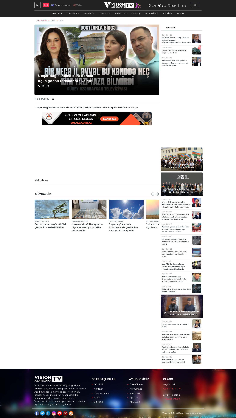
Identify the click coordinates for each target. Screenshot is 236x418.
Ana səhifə (42, 21)
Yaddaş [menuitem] (98, 397)
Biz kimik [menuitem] (98, 402)
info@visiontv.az (171, 399)
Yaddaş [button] (135, 13)
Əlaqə (180, 13)
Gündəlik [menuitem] (98, 384)
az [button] (195, 5)
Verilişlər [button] (73, 13)
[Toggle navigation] (37, 5)
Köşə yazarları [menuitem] (101, 393)
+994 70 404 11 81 (172, 388)
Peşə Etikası (151, 13)
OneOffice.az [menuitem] (136, 384)
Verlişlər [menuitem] (98, 389)
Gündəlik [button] (57, 13)
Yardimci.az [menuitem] (136, 393)
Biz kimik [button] (167, 13)
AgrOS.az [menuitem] (135, 397)
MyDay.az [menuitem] (135, 402)
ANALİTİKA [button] (89, 13)
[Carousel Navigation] (155, 194)
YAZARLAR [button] (104, 13)
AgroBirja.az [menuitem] (136, 389)
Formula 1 (121, 13)
